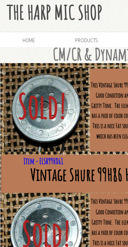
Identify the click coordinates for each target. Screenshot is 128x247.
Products (86, 40)
